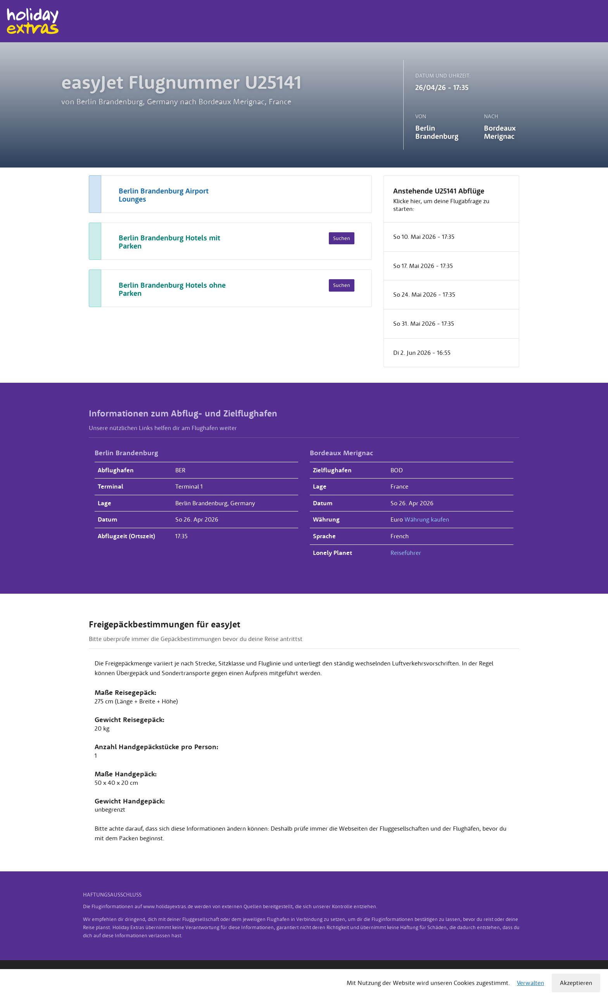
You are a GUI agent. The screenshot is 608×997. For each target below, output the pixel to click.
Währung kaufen (426, 519)
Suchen (341, 238)
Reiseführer (405, 552)
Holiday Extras (32, 21)
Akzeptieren (576, 983)
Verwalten (530, 983)
